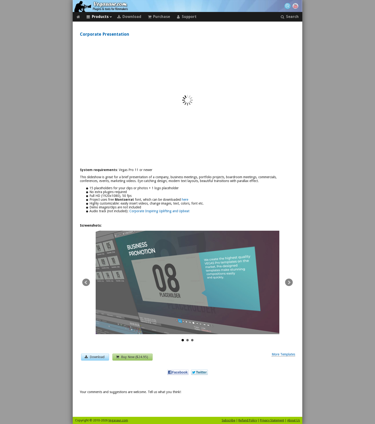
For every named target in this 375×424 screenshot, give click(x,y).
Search (290, 16)
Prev (86, 282)
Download (129, 16)
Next (289, 282)
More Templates (283, 354)
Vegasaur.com (118, 420)
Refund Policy (247, 420)
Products (99, 16)
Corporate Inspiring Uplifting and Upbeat (159, 211)
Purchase (159, 16)
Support (186, 16)
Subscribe (228, 420)
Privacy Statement (272, 420)
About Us (293, 420)
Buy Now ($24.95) (132, 357)
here (185, 199)
